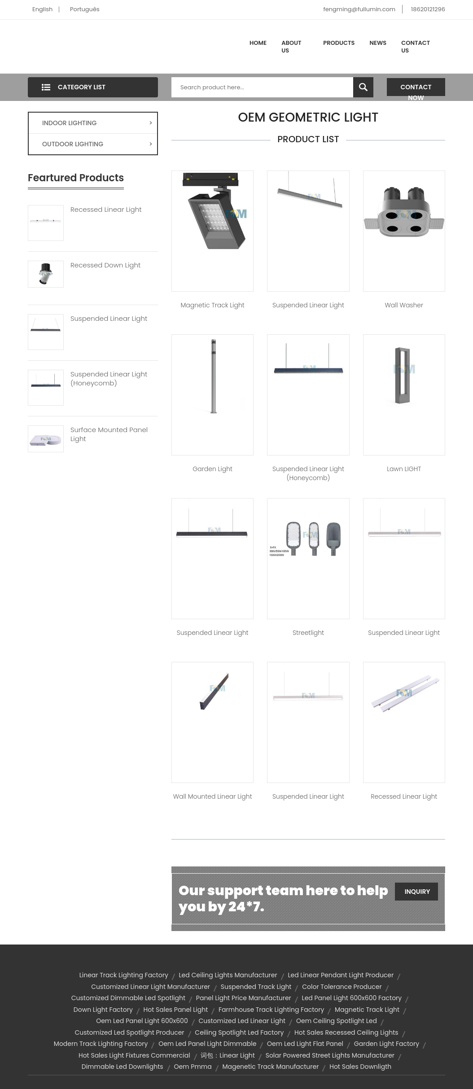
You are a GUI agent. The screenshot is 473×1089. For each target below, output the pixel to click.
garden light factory (386, 1043)
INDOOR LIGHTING (97, 123)
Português (85, 9)
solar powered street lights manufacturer (330, 1055)
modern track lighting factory (101, 1043)
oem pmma (192, 1066)
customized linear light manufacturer (150, 986)
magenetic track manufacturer (270, 1066)
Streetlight (308, 632)
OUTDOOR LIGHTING (97, 144)
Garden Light (212, 468)
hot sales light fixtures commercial (134, 1055)
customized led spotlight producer (129, 1032)
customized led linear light (241, 1020)
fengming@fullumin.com (359, 9)
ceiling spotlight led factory (239, 1032)
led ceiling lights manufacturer (228, 975)
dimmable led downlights (122, 1066)
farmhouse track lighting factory (271, 1009)
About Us (291, 47)
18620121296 (428, 9)
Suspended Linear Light (108, 318)
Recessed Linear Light (105, 209)
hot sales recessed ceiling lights (346, 1032)
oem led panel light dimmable (207, 1043)
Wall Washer (404, 305)
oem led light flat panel (305, 1043)
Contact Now (416, 89)
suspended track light (256, 986)
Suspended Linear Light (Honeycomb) (108, 379)
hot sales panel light (176, 1009)
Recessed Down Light (105, 265)
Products (339, 43)
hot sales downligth (360, 1066)
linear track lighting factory (123, 975)
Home (258, 43)
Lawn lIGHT (404, 468)
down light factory (103, 1009)
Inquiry (417, 891)
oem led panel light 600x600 (142, 1020)
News (378, 43)
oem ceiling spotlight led (336, 1020)
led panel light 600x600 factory (352, 997)
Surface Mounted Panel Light (109, 434)
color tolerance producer (341, 986)
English (42, 9)
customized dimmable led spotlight (128, 997)
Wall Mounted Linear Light (212, 796)
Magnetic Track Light (213, 305)
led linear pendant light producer (341, 975)
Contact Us (415, 47)
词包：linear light (228, 1055)
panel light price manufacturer (243, 997)
